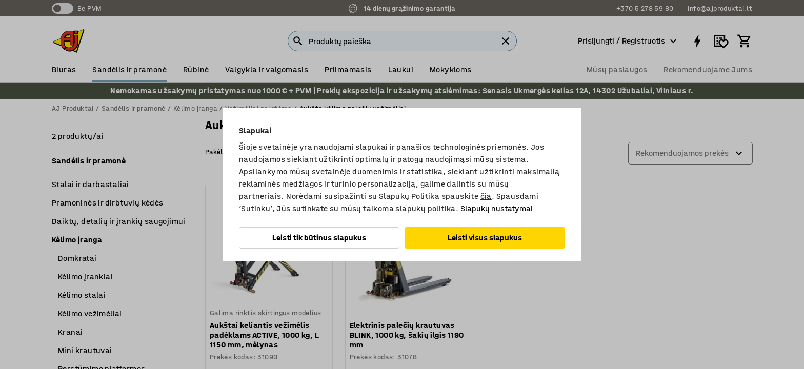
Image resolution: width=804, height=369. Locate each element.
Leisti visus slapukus (485, 237)
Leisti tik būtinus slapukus (319, 237)
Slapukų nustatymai (496, 208)
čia (486, 196)
